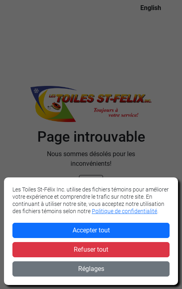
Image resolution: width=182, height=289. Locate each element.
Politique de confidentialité (124, 211)
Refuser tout (91, 249)
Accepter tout (91, 230)
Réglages (91, 269)
